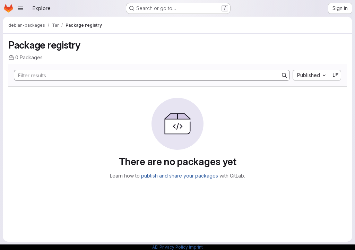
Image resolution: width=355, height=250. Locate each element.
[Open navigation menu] (20, 8)
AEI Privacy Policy (170, 247)
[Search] (143, 75)
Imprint (196, 247)
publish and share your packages (179, 176)
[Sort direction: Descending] (335, 75)
